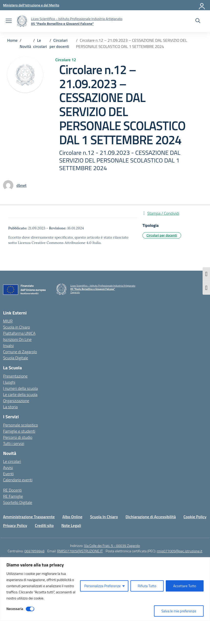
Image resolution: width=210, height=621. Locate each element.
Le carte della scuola (20, 394)
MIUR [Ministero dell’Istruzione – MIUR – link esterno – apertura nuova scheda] (8, 321)
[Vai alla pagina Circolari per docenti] (59, 43)
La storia (10, 407)
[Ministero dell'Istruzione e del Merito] (31, 5)
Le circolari (12, 461)
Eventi (8, 474)
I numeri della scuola (20, 388)
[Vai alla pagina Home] (12, 40)
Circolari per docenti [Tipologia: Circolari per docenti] (162, 235)
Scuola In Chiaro (104, 517)
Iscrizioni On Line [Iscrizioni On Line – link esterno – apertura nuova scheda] (17, 339)
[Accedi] (202, 5)
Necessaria (14, 608)
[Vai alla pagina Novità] (25, 46)
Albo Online (72, 517)
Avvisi (8, 467)
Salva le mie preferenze (178, 611)
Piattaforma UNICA (19, 333)
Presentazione (15, 376)
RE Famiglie (13, 496)
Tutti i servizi (13, 443)
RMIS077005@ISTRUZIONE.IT (80, 551)
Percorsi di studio (17, 437)
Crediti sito (44, 525)
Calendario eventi (17, 480)
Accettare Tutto (184, 585)
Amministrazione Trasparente (29, 517)
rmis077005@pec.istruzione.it (179, 551)
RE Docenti (12, 490)
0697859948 (34, 551)
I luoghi (9, 382)
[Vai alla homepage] (22, 21)
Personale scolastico (20, 425)
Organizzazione (16, 401)
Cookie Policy (194, 517)
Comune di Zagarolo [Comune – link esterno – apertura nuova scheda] (20, 352)
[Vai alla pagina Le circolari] (40, 43)
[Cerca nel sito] (198, 21)
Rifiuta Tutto (147, 585)
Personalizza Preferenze (102, 585)
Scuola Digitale (15, 358)
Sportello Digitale (17, 502)
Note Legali (71, 525)
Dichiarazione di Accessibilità (151, 517)
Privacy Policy (15, 525)
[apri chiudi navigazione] (9, 21)
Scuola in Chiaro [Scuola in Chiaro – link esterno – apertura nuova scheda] (16, 327)
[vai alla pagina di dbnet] (21, 185)
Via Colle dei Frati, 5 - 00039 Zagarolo (112, 545)
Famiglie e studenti (19, 431)
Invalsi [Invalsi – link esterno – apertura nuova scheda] (8, 345)
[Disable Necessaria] (30, 609)
